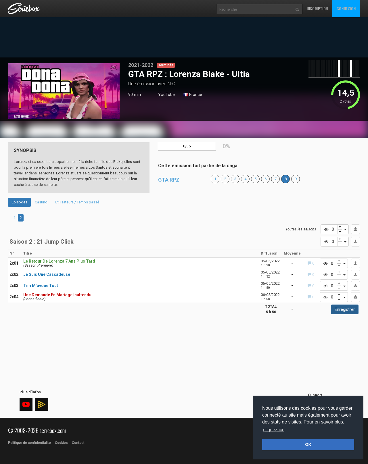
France (192, 95)
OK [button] (308, 444)
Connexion (346, 8)
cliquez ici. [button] (273, 429)
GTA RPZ (168, 180)
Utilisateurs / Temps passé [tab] (77, 202)
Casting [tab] (41, 202)
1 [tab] (64, 118)
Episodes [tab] (19, 202)
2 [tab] (21, 217)
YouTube (166, 94)
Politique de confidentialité (29, 443)
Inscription (317, 8)
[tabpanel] (64, 91)
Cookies (61, 443)
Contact (78, 443)
